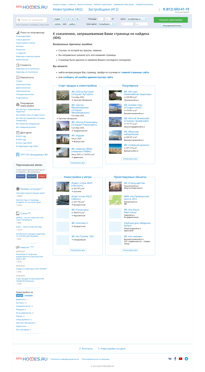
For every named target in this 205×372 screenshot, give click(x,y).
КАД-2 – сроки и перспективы (29, 227)
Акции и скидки (60, 4)
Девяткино (21, 299)
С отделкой (21, 53)
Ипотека (20, 46)
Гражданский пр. (23, 306)
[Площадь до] (108, 19)
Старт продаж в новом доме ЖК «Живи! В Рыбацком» (30, 279)
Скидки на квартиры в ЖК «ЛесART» (31, 268)
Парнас (19, 316)
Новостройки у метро (25, 43)
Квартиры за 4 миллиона (27, 72)
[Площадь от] (100, 19)
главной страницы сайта (135, 72)
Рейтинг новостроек (103, 4)
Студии (19, 81)
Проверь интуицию (31, 189)
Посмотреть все (78, 162)
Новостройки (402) (68, 9)
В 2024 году (21, 139)
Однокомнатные (23, 84)
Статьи (25, 213)
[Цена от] (127, 24)
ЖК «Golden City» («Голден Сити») (30, 115)
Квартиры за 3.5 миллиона (27, 69)
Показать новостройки (170, 19)
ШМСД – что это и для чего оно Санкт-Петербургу (30, 219)
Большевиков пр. (23, 313)
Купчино (20, 302)
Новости (72, 4)
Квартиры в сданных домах (28, 56)
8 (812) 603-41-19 (176, 9)
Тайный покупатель (144, 4)
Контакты (87, 348)
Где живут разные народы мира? (30, 193)
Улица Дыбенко (23, 319)
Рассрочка (20, 50)
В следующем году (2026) (27, 146)
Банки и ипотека (84, 4)
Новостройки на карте (113, 348)
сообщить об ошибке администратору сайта (88, 77)
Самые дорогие (23, 40)
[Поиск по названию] (31, 20)
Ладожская (21, 326)
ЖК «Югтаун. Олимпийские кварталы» (28, 110)
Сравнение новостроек (123, 4)
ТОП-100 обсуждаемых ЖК (34, 154)
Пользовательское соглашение (95, 359)
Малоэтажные (22, 60)
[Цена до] (141, 24)
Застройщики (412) (103, 9)
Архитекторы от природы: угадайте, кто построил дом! (28, 201)
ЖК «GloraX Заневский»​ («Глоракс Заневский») (30, 119)
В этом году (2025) (24, 143)
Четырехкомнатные (25, 94)
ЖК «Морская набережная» (28, 124)
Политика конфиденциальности (65, 359)
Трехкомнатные (23, 91)
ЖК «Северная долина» (26, 127)
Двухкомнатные (23, 88)
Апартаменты (22, 98)
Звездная (20, 309)
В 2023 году (21, 136)
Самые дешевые (23, 36)
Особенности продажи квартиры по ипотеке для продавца (30, 235)
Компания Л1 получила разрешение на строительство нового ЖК (29, 256)
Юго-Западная (22, 329)
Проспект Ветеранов (25, 322)
